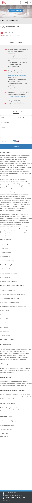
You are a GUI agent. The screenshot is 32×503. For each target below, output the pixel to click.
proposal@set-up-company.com (11, 35)
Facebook (17, 96)
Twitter (23, 96)
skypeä (20, 92)
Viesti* (16, 132)
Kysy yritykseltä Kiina (11, 20)
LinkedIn (10, 96)
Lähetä (16, 147)
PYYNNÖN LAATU (16, 10)
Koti (3, 20)
